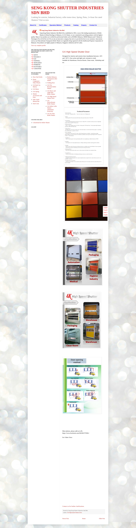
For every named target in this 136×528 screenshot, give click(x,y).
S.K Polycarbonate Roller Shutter (51, 102)
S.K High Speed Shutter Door (76, 52)
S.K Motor (36, 89)
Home (84, 518)
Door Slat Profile (37, 77)
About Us (33, 25)
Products (67, 25)
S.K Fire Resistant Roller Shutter (51, 86)
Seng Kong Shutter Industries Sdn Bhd (52, 30)
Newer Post (65, 518)
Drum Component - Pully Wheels (36, 81)
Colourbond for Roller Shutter (41, 122)
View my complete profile (38, 45)
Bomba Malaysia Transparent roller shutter (52, 78)
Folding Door (51, 83)
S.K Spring (36, 91)
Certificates (43, 25)
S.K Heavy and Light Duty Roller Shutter (51, 92)
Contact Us (93, 25)
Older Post (102, 518)
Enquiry (84, 25)
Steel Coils (36, 103)
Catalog (75, 25)
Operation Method (55, 25)
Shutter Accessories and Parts (37, 95)
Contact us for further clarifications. (73, 506)
